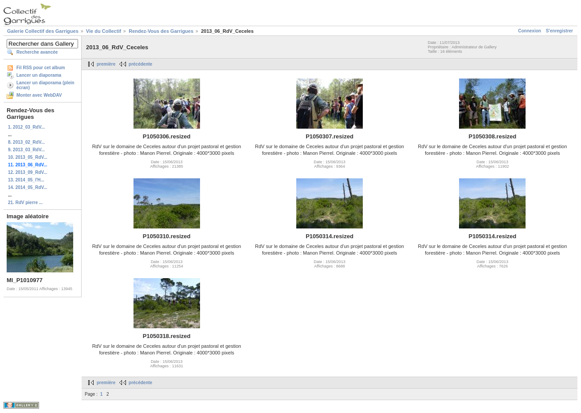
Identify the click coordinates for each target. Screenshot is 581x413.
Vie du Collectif (103, 31)
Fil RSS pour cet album (40, 67)
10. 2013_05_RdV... (27, 157)
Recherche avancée (37, 52)
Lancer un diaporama (38, 75)
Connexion (529, 30)
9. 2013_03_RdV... (26, 149)
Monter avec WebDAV (39, 95)
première (106, 64)
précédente (140, 64)
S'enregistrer (559, 30)
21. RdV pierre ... (25, 202)
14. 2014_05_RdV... (27, 187)
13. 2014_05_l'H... (26, 179)
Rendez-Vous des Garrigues (161, 31)
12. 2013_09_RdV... (27, 172)
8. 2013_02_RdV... (26, 142)
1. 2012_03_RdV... (26, 127)
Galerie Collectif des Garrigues (43, 31)
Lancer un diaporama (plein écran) (45, 85)
